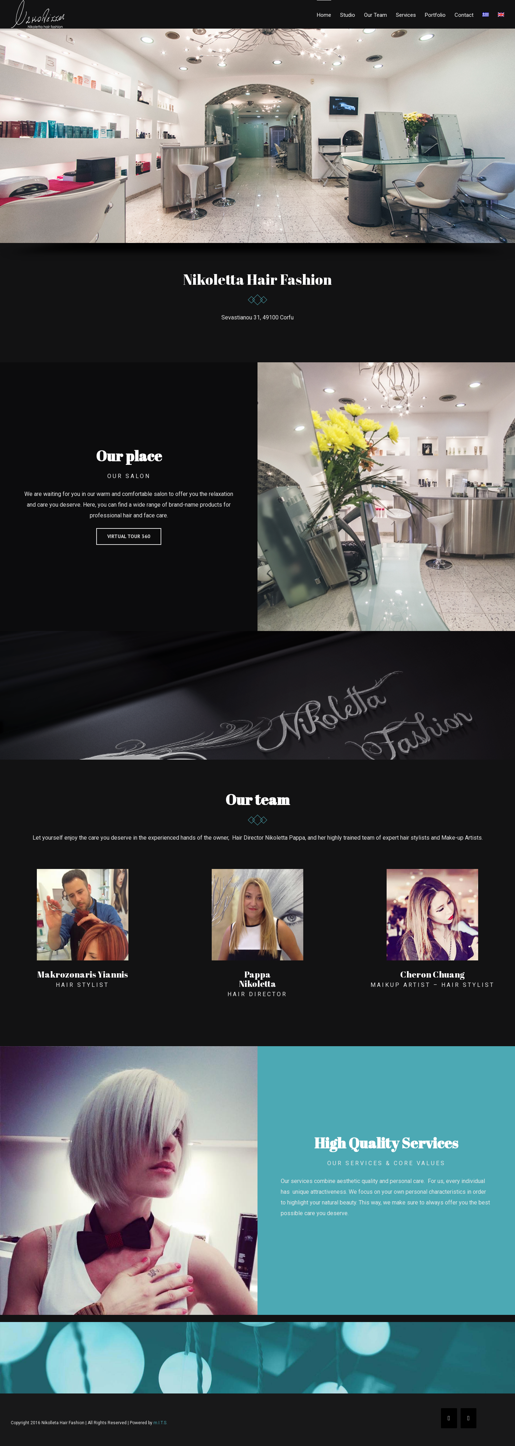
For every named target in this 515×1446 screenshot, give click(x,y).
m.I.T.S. (160, 1422)
